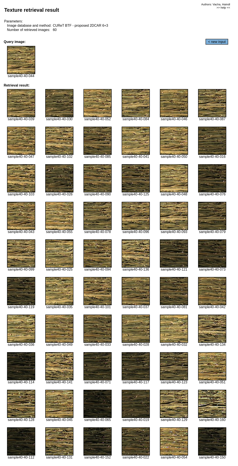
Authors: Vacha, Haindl (215, 4)
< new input (217, 42)
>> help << (223, 7)
